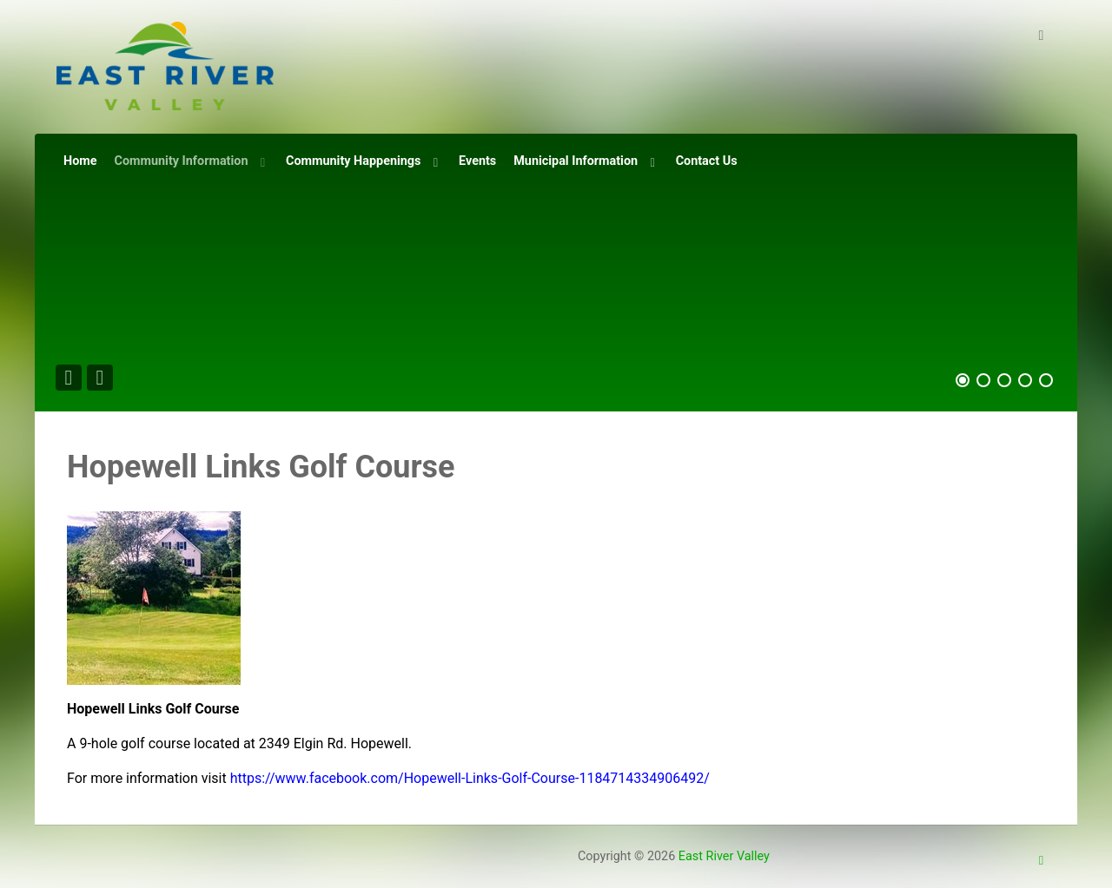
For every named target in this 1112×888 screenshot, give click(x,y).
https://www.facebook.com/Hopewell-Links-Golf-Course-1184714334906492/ (470, 778)
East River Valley (724, 856)
